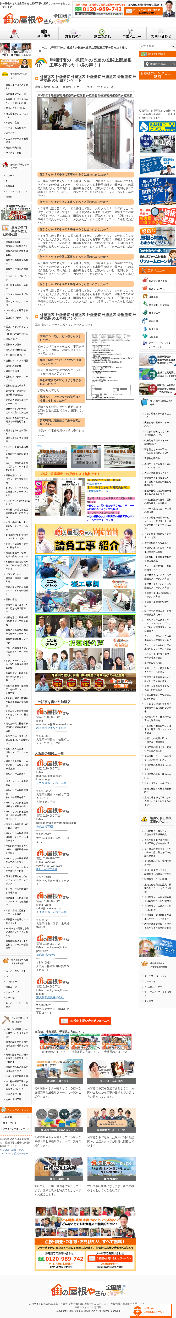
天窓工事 (153, 337)
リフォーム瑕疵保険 (16, 128)
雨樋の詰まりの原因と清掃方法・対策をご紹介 (17, 1045)
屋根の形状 (11, 339)
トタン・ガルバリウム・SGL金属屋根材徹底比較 (17, 664)
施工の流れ (11, 133)
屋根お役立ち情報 (153, 663)
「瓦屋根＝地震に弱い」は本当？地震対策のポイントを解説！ (157, 729)
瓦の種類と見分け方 (16, 355)
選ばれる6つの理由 (15, 108)
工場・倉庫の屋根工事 (17, 1076)
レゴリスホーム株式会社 (51, 783)
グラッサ (10, 997)
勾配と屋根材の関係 (16, 350)
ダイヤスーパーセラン (155, 976)
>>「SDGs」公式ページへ (14, 1153)
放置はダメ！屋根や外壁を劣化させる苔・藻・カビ (17, 677)
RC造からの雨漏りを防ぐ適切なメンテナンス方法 (17, 932)
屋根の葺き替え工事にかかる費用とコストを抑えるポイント (157, 801)
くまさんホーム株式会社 (51, 912)
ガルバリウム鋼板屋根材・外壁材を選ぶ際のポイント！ (17, 815)
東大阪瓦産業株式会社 (50, 997)
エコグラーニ (12, 981)
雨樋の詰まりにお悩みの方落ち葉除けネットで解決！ (17, 1058)
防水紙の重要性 (13, 366)
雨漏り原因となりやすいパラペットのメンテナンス (17, 880)
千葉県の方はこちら (116, 1051)
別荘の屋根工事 (13, 1094)
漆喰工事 (153, 297)
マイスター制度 (13, 153)
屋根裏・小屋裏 (13, 344)
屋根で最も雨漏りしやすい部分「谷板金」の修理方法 (17, 765)
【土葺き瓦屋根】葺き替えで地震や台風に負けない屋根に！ (157, 708)
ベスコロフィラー (153, 986)
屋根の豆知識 (12, 371)
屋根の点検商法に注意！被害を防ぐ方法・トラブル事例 (157, 888)
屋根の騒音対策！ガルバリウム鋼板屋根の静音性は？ (17, 849)
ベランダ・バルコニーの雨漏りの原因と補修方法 (17, 578)
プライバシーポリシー (14, 1128)
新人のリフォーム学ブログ (157, 783)
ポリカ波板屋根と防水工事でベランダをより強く (17, 1033)
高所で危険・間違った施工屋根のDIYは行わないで (18, 740)
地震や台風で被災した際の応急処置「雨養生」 (17, 608)
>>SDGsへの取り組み (12, 1149)
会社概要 (7, 1117)
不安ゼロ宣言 (12, 122)
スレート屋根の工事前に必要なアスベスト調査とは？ (17, 466)
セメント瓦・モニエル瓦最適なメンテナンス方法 (17, 492)
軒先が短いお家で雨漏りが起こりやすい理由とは (17, 714)
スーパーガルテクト (16, 971)
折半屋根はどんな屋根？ (156, 542)
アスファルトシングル (17, 191)
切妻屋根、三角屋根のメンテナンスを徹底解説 (17, 901)
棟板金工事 (154, 313)
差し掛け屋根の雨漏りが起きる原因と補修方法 (17, 702)
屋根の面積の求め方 (16, 385)
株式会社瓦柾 (44, 826)
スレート (10, 175)
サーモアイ (150, 981)
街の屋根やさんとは (16, 94)
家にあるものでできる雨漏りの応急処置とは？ (17, 421)
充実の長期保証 (13, 147)
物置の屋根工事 (13, 1099)
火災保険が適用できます (156, 472)
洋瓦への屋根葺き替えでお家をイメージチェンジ (17, 651)
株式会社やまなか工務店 (51, 728)
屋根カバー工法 (157, 289)
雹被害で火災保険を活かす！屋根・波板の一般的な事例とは (157, 482)
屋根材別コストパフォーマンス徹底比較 (17, 479)
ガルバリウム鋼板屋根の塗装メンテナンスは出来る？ (17, 837)
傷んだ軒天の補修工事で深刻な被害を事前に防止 (17, 727)
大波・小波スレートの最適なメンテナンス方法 (17, 526)
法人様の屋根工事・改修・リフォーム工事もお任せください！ (17, 1085)
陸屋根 (9, 197)
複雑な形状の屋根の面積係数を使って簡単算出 (17, 621)
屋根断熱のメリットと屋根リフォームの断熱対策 (17, 945)
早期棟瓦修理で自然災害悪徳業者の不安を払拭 (17, 513)
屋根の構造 (11, 599)
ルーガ (9, 976)
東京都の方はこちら (54, 1051)
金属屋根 (10, 186)
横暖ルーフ (11, 987)
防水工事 (153, 329)
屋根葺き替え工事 (158, 281)
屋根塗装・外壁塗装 (159, 305)
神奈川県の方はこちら (85, 1051)
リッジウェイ (12, 992)
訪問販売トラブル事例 (155, 879)
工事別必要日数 (152, 458)
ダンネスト (150, 1001)
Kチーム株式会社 (46, 869)
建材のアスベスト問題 (17, 360)
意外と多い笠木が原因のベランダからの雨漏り (17, 590)
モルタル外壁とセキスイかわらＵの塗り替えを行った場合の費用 (157, 852)
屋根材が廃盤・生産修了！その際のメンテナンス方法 (17, 689)
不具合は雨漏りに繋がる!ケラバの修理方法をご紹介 (17, 565)
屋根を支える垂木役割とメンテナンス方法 (17, 752)
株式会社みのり (46, 954)
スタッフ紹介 (9, 1123)
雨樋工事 (153, 321)
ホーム (43, 47)
